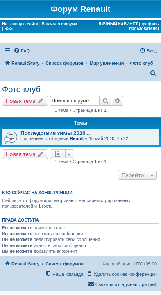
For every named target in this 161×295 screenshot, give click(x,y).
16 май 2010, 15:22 (108, 138)
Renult (77, 138)
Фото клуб (21, 89)
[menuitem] (22, 51)
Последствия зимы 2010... (55, 133)
